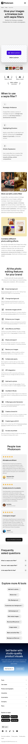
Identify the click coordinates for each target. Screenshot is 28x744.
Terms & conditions (5, 736)
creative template (6, 254)
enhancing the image (15, 252)
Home (2, 7)
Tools (6, 7)
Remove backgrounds (6, 291)
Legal (2, 738)
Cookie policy (22, 736)
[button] (14, 560)
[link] (14, 589)
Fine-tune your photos (12, 323)
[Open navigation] (25, 3)
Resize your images (5, 352)
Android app (5, 720)
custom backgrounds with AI (12, 404)
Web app (14, 720)
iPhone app (5, 716)
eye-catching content (11, 314)
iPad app (14, 716)
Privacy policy (14, 736)
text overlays (14, 333)
